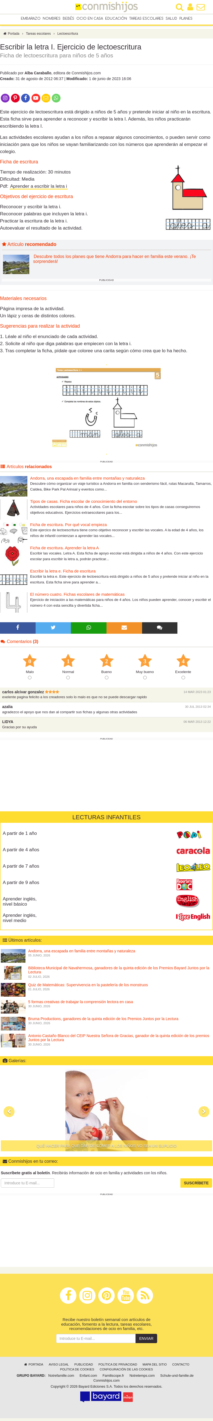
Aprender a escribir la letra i (38, 189)
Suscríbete (196, 1186)
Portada (11, 36)
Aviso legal (59, 1367)
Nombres (52, 19)
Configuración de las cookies (126, 1371)
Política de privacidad (117, 1367)
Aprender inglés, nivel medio (20, 920)
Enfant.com (88, 1378)
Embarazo (31, 19)
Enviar (146, 1341)
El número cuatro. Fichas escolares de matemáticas (77, 597)
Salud (171, 19)
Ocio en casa (89, 19)
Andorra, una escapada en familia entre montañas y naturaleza (87, 480)
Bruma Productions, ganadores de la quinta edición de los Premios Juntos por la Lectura (103, 1021)
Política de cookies (77, 1371)
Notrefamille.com (61, 1378)
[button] (9, 1114)
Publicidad (83, 1367)
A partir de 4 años (21, 852)
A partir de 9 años (21, 885)
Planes (185, 19)
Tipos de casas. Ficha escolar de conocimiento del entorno (83, 504)
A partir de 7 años (21, 868)
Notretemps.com (142, 1378)
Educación (116, 19)
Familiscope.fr (113, 1378)
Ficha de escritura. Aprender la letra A (64, 550)
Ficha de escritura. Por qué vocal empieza (68, 527)
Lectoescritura (67, 36)
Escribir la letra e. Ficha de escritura (63, 573)
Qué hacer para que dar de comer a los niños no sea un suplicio (106, 1148)
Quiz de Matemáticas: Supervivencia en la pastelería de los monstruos (88, 987)
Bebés (68, 19)
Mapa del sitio (155, 1367)
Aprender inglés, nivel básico (20, 904)
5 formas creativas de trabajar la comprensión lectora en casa (80, 1004)
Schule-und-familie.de (177, 1378)
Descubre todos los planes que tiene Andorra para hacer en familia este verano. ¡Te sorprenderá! (114, 261)
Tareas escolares (146, 19)
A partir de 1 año (20, 836)
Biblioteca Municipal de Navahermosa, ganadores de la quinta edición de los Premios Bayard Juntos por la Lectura (118, 972)
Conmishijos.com (106, 1383)
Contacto (180, 1367)
